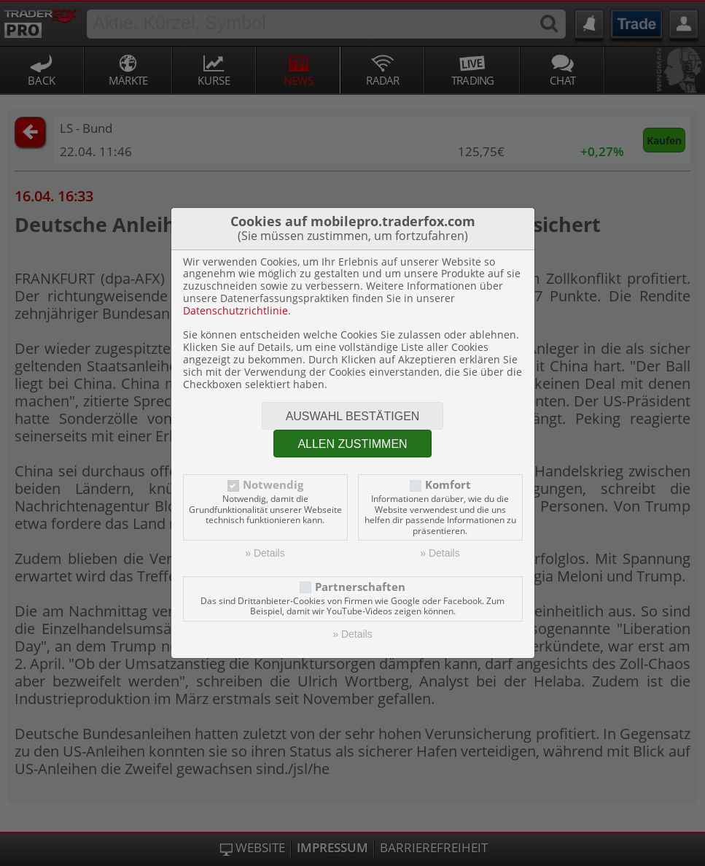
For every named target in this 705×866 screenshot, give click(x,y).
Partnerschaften (360, 587)
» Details (264, 553)
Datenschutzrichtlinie (235, 310)
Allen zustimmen (352, 444)
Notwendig (273, 484)
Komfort (448, 484)
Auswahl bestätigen (353, 416)
